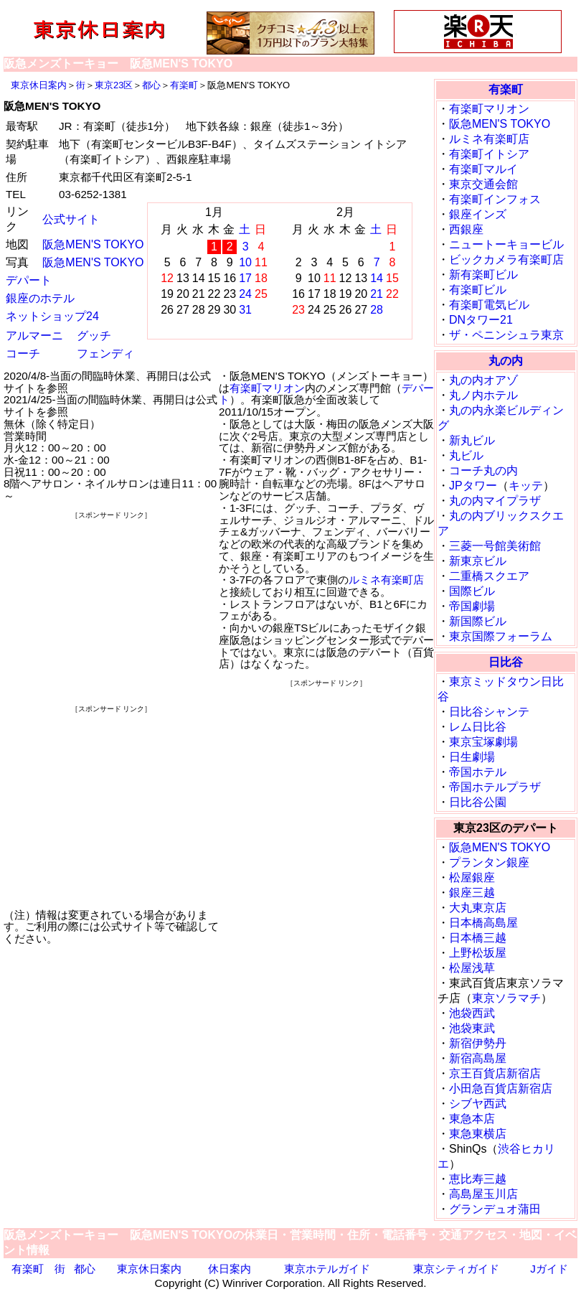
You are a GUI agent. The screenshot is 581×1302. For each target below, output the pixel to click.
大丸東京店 (477, 907)
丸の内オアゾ (483, 380)
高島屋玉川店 (483, 1194)
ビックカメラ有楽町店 (506, 259)
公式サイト (71, 219)
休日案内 (229, 1269)
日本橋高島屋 (483, 923)
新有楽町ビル (483, 274)
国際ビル (472, 591)
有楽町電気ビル (489, 305)
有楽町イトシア (489, 154)
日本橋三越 (477, 938)
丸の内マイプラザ (495, 501)
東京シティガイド (456, 1269)
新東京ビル (477, 561)
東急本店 (472, 1119)
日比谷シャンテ (489, 712)
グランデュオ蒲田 (495, 1209)
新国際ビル (477, 621)
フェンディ (105, 353)
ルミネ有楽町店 (386, 579)
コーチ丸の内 (483, 470)
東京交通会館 (483, 184)
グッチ (94, 335)
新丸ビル (472, 440)
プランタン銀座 (489, 862)
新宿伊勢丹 (477, 1043)
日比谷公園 (477, 802)
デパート (29, 280)
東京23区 (114, 85)
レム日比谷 (477, 727)
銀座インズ (477, 214)
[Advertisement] (111, 611)
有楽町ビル (477, 290)
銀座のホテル (40, 298)
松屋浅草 (472, 968)
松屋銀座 (472, 877)
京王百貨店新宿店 (495, 1073)
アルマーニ (34, 335)
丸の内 (505, 361)
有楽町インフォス (495, 199)
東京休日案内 (39, 85)
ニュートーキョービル (506, 244)
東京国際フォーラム (500, 636)
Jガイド (549, 1269)
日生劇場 (472, 757)
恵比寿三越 (477, 1179)
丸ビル (466, 455)
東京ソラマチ (506, 998)
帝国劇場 (472, 606)
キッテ (526, 485)
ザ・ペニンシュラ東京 (506, 335)
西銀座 (466, 229)
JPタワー (473, 485)
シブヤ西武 (477, 1103)
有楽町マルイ (483, 169)
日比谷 (505, 662)
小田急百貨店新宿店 (500, 1088)
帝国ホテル (477, 772)
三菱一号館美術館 (495, 546)
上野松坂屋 (477, 953)
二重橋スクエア (489, 576)
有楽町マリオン (267, 388)
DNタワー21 (481, 320)
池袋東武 (472, 1028)
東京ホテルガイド (327, 1269)
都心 (151, 85)
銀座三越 (472, 892)
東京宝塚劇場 (483, 742)
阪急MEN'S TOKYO (92, 244)
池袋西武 (472, 1013)
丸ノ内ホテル (483, 395)
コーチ (23, 353)
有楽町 (184, 85)
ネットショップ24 (52, 316)
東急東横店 (477, 1134)
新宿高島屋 (477, 1058)
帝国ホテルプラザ (495, 787)
